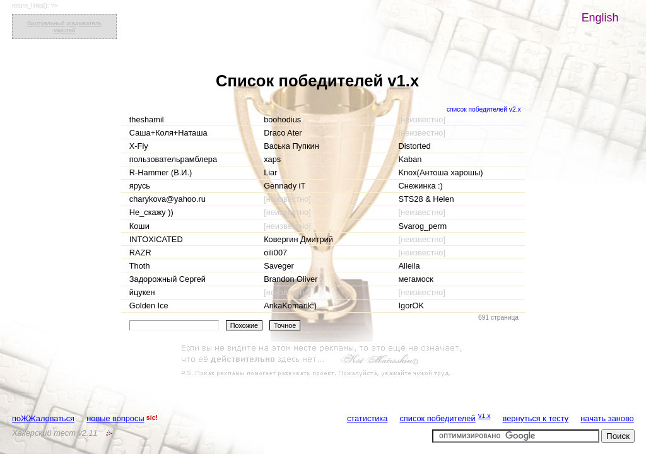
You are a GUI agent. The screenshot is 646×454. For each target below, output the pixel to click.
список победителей (437, 418)
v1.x (484, 415)
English (600, 17)
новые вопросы (115, 418)
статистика (367, 418)
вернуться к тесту (536, 418)
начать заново (606, 418)
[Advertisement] (323, 361)
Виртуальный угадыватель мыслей (64, 26)
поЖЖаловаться (43, 418)
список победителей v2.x (484, 109)
